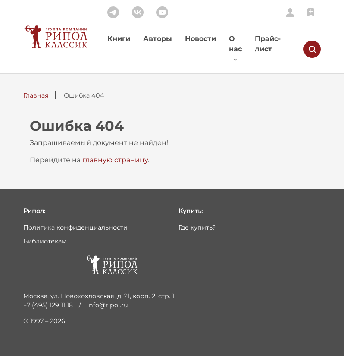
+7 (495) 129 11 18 (48, 305)
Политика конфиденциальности (75, 227)
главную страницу (115, 160)
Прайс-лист (268, 44)
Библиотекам (44, 241)
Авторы (157, 39)
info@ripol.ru (107, 305)
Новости (200, 39)
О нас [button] (235, 44)
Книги (118, 39)
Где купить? (197, 227)
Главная (36, 95)
